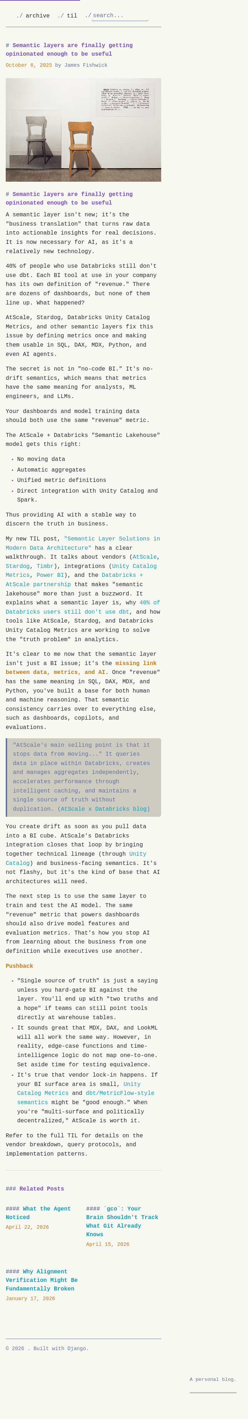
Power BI (50, 575)
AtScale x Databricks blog (104, 809)
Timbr (45, 566)
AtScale (145, 557)
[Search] (120, 16)
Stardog (18, 566)
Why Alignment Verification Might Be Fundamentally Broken (42, 1280)
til (72, 16)
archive (38, 16)
